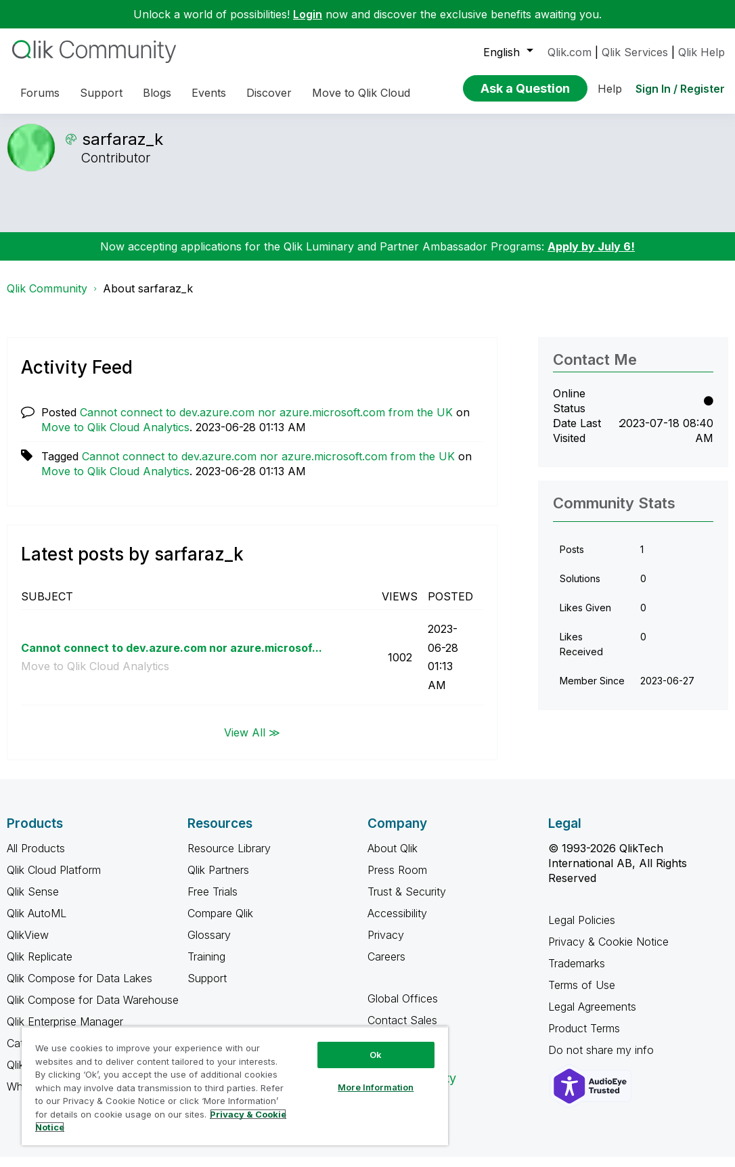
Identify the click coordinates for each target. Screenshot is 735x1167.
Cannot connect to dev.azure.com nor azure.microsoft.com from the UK (266, 422)
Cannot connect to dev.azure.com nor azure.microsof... (171, 658)
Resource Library (229, 858)
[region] (235, 1085)
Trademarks (576, 973)
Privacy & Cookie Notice (608, 952)
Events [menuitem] (209, 93)
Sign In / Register (680, 88)
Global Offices (403, 1008)
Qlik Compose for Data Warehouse (93, 1010)
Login (307, 14)
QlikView (28, 945)
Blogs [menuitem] (157, 93)
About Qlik (393, 858)
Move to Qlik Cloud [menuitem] (361, 93)
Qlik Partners (218, 880)
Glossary (209, 945)
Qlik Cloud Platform (54, 880)
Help (610, 88)
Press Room (397, 880)
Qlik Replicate (39, 966)
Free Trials (212, 901)
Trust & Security (407, 901)
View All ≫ (252, 742)
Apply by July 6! (591, 256)
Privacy (386, 945)
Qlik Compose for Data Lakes (79, 988)
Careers (386, 966)
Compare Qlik (220, 923)
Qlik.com (570, 52)
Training (206, 966)
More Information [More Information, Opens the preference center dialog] (376, 1087)
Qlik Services (635, 52)
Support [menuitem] (101, 93)
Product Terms (584, 1038)
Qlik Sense (33, 901)
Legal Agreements (592, 1016)
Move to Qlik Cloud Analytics (115, 437)
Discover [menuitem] (269, 93)
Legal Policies (581, 930)
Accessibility (397, 923)
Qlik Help (701, 52)
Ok (376, 1054)
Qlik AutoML (36, 923)
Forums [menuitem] (40, 93)
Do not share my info (602, 1060)
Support (207, 988)
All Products (36, 858)
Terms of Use (581, 995)
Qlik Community (47, 298)
